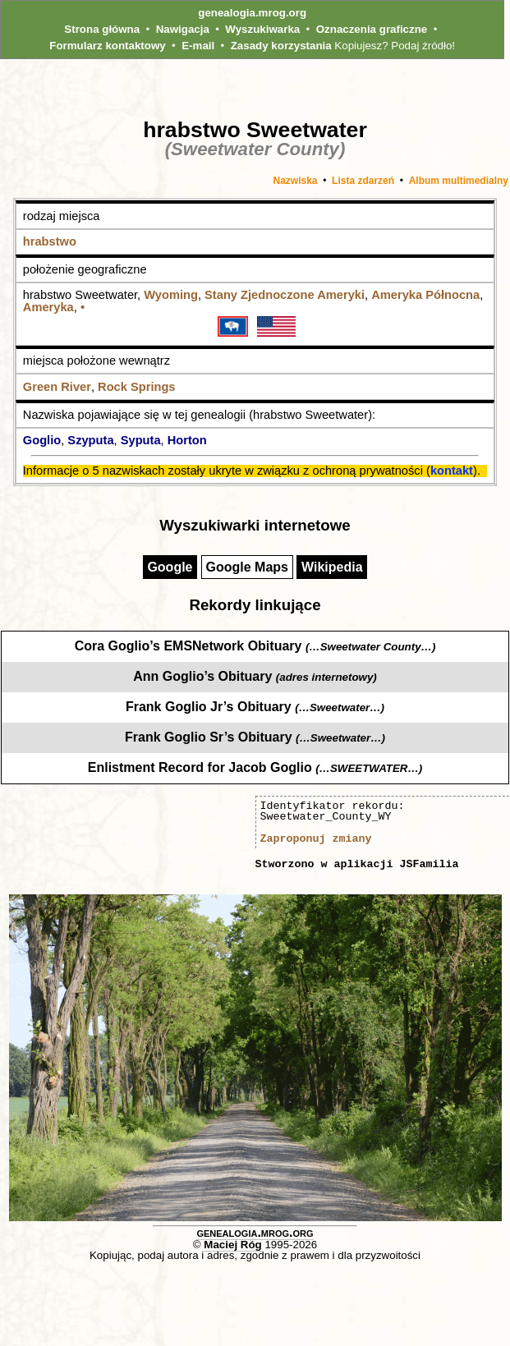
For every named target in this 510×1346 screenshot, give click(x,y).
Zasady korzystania (281, 45)
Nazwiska (295, 180)
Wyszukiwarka (262, 29)
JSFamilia (428, 864)
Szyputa (90, 440)
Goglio (42, 440)
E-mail (197, 45)
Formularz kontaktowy (107, 45)
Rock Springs (136, 386)
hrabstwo (49, 241)
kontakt (451, 470)
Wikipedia (332, 567)
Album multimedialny (458, 180)
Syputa (141, 440)
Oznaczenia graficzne (372, 29)
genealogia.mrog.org (252, 13)
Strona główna (102, 29)
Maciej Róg (232, 1244)
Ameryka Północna (425, 294)
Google (169, 567)
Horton (187, 440)
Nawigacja (182, 29)
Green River (57, 386)
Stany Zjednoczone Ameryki (284, 294)
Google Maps (247, 567)
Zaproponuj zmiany (316, 838)
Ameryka (48, 307)
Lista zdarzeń (363, 180)
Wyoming (171, 294)
